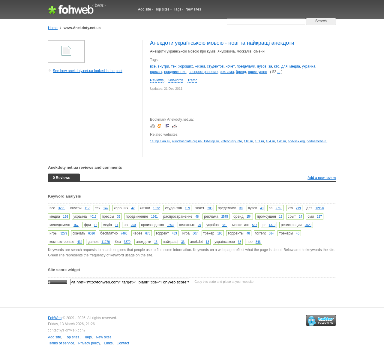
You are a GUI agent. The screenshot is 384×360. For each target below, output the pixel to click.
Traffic (192, 80)
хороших (185, 66)
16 (95, 225)
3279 (63, 233)
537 (254, 225)
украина (309, 66)
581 (224, 225)
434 (79, 242)
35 (118, 216)
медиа (295, 66)
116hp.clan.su (160, 141)
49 (261, 208)
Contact (123, 343)
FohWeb (55, 318)
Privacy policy (89, 343)
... (278, 72)
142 (106, 208)
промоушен (257, 72)
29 (199, 225)
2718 (279, 208)
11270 (105, 242)
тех (173, 66)
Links (108, 343)
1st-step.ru (211, 141)
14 (300, 216)
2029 (308, 225)
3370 (127, 242)
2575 (224, 216)
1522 (156, 208)
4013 (93, 216)
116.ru (248, 141)
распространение (203, 72)
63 (239, 242)
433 (174, 233)
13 (207, 242)
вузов (262, 66)
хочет (230, 66)
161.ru (259, 141)
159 (187, 208)
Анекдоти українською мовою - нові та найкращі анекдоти (222, 43)
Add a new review (322, 178)
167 (76, 225)
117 (87, 208)
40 (297, 233)
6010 (91, 233)
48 (197, 216)
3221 (61, 208)
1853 (170, 225)
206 (209, 208)
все (153, 66)
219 (298, 208)
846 (258, 242)
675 (147, 233)
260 (133, 225)
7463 (124, 233)
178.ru (281, 141)
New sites (193, 9)
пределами (246, 66)
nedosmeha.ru (317, 141)
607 (195, 233)
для (284, 66)
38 (241, 208)
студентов (215, 66)
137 (319, 216)
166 (65, 216)
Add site (144, 9)
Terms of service (61, 343)
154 (249, 216)
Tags (177, 9)
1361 (154, 216)
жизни (200, 66)
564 (271, 233)
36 (182, 242)
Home (53, 28)
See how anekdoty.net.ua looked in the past (87, 71)
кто (276, 66)
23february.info (231, 141)
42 (132, 208)
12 (280, 216)
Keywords (176, 80)
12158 (319, 208)
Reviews (157, 80)
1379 (272, 225)
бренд (241, 72)
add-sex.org (296, 141)
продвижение (175, 72)
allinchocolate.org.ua (187, 141)
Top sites (162, 9)
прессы (156, 72)
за (270, 66)
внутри (163, 66)
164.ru (270, 141)
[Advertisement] (93, 118)
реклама (227, 72)
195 (219, 233)
